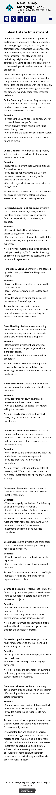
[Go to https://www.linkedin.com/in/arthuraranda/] (20, 19)
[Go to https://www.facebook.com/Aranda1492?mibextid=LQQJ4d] (33, 19)
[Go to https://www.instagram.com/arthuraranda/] (6, 19)
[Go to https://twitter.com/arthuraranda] (13, 19)
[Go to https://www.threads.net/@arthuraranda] (27, 19)
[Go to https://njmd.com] (26, 7)
